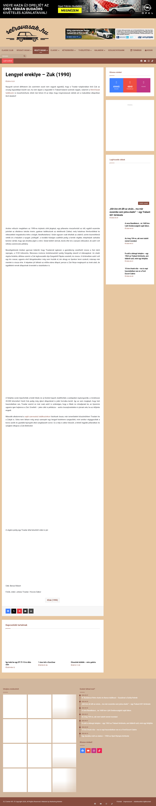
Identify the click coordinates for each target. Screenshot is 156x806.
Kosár (149, 50)
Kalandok (98, 50)
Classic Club (7, 50)
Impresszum (127, 801)
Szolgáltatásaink (116, 50)
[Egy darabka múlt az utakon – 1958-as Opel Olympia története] (64, 731)
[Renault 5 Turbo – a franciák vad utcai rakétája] (64, 780)
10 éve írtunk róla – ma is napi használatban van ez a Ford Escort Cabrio (136, 271)
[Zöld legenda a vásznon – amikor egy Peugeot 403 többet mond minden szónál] (15, 755)
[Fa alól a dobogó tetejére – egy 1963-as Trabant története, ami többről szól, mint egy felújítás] (116, 259)
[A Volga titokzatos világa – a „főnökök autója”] (40, 780)
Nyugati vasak (23, 50)
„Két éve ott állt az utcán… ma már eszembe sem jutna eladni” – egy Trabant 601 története (130, 212)
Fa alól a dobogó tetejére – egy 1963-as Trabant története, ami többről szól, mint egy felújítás (137, 256)
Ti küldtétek (84, 50)
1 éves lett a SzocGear (46, 662)
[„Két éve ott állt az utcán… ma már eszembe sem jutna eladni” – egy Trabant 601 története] (130, 186)
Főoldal (119, 801)
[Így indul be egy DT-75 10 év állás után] (20, 645)
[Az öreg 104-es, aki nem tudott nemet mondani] (116, 244)
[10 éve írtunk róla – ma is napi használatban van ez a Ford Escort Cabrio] (116, 274)
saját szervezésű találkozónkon (37, 416)
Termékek (135, 50)
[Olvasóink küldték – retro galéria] (85, 645)
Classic (54, 50)
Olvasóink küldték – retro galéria (83, 662)
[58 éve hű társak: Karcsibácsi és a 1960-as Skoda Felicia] (15, 780)
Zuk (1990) (53, 600)
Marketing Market (56, 801)
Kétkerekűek (68, 50)
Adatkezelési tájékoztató (142, 801)
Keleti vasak (40, 50)
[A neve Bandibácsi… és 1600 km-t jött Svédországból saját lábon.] (116, 228)
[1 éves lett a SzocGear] (52, 645)
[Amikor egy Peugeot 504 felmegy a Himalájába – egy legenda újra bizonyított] (64, 755)
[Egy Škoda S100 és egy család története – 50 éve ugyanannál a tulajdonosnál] (40, 755)
